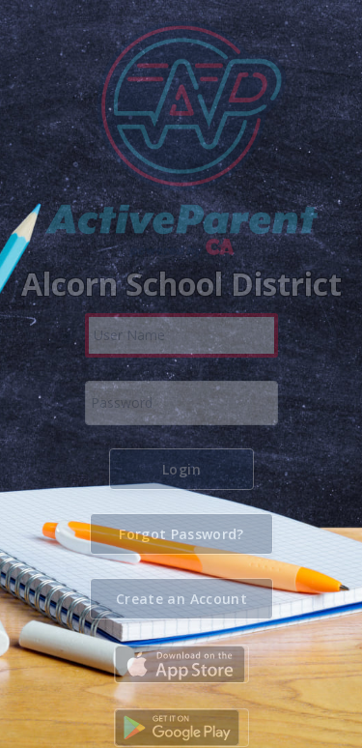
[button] (181, 469)
